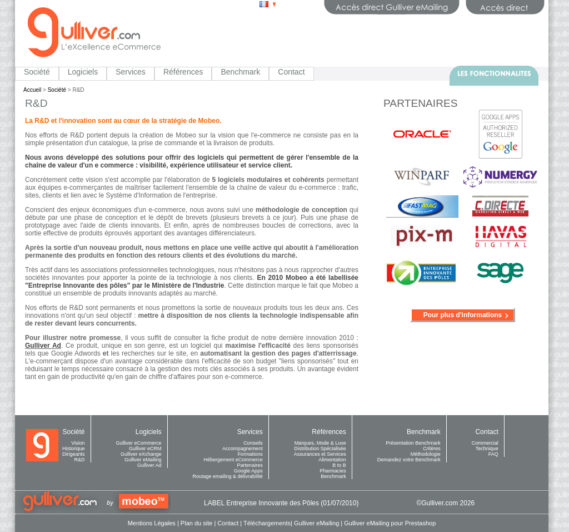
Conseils (253, 443)
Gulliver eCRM (145, 448)
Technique (487, 448)
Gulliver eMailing (143, 459)
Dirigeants (73, 454)
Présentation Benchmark (413, 443)
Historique (73, 448)
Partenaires (250, 465)
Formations (250, 454)
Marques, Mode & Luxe (320, 443)
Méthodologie (426, 454)
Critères (432, 448)
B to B (339, 465)
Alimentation (332, 459)
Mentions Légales (152, 523)
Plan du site (196, 523)
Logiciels (83, 71)
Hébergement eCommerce (233, 459)
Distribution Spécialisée (320, 448)
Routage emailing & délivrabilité (228, 476)
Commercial (485, 443)
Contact (291, 71)
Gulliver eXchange (141, 454)
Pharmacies (333, 471)
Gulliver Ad (149, 465)
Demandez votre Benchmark (409, 459)
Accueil (32, 90)
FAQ (493, 454)
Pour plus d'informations (462, 315)
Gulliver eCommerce (139, 443)
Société (37, 71)
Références (183, 71)
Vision (77, 443)
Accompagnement (242, 448)
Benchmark (240, 71)
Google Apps (248, 471)
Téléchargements (267, 523)
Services (131, 71)
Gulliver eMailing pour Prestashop (390, 523)
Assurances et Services (320, 454)
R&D (79, 459)
